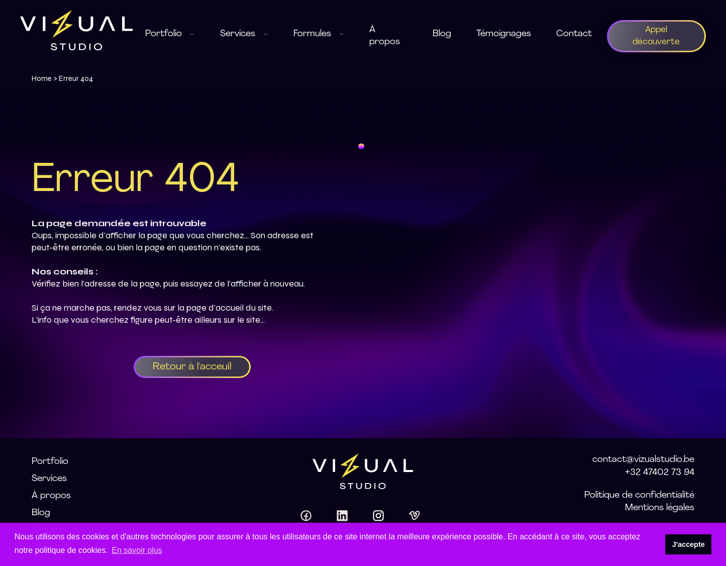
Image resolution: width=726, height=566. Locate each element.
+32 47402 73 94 (659, 473)
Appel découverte (656, 36)
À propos (384, 36)
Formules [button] (318, 34)
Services (49, 479)
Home (42, 78)
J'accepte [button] (688, 544)
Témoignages (503, 34)
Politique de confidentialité (639, 495)
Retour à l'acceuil (192, 367)
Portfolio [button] (170, 34)
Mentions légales (659, 508)
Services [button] (244, 34)
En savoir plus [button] (137, 550)
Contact (574, 34)
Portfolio (50, 461)
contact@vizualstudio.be (643, 459)
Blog (442, 34)
